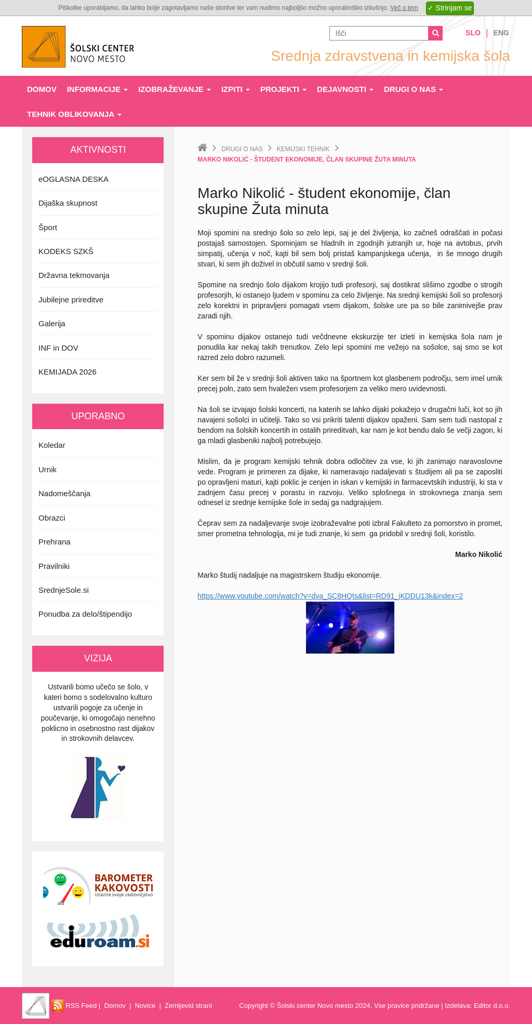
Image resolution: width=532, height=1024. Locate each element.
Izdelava (457, 1005)
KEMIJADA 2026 (67, 371)
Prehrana (54, 541)
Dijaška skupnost (67, 202)
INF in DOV (58, 347)
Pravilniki (54, 566)
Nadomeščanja (64, 493)
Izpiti (235, 89)
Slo (473, 33)
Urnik (47, 469)
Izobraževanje (174, 89)
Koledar (51, 445)
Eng (501, 33)
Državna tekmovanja (74, 275)
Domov (42, 89)
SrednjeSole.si (63, 590)
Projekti (283, 89)
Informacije (97, 89)
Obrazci (51, 517)
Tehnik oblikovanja (74, 114)
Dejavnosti (345, 89)
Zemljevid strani (188, 1005)
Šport (47, 227)
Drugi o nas (413, 89)
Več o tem (404, 7)
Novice (145, 1005)
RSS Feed (74, 1005)
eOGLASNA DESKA (73, 179)
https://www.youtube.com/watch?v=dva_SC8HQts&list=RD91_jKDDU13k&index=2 (330, 596)
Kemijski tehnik (303, 149)
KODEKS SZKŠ (66, 251)
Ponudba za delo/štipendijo (85, 613)
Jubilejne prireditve (70, 299)
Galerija (51, 323)
